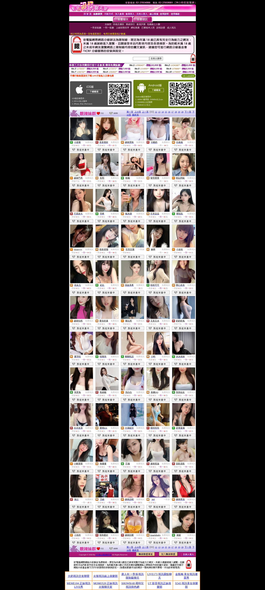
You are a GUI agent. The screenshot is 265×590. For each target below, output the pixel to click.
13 (159, 112)
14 (163, 112)
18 (176, 112)
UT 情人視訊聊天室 (104, 555)
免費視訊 (89, 142)
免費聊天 (166, 142)
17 (172, 112)
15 (166, 112)
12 (156, 112)
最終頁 (135, 115)
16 (169, 112)
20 (182, 112)
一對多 (141, 249)
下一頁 (188, 112)
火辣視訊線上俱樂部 (105, 576)
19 (179, 112)
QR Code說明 (188, 76)
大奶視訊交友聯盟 (78, 576)
